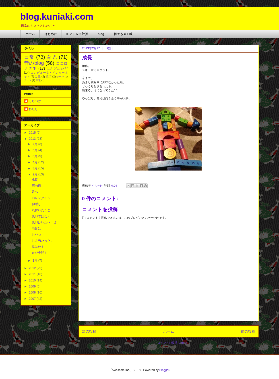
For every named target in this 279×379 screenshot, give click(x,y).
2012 (33, 268)
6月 (35, 150)
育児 (52, 57)
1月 (35, 260)
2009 (33, 286)
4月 (35, 162)
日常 (29, 57)
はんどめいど (57, 68)
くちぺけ (35, 101)
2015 (33, 132)
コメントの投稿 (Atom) (172, 342)
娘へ (35, 192)
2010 (33, 280)
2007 (33, 298)
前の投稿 (248, 331)
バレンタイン (41, 198)
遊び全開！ (39, 252)
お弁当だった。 (43, 240)
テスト (27, 80)
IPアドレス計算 (77, 34)
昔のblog (34, 63)
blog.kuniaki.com (57, 16)
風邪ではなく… (43, 216)
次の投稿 (89, 331)
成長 (35, 179)
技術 (49, 76)
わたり (33, 109)
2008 (33, 292)
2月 (35, 174)
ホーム (30, 34)
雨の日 (36, 185)
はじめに (50, 34)
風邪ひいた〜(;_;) (44, 222)
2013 (33, 138)
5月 (35, 156)
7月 (35, 144)
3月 (35, 168)
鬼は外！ (38, 246)
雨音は (36, 228)
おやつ (36, 234)
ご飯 (38, 76)
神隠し (36, 204)
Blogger (164, 370)
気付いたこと (41, 210)
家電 (38, 80)
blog (101, 34)
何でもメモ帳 (123, 34)
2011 (33, 274)
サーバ (60, 76)
